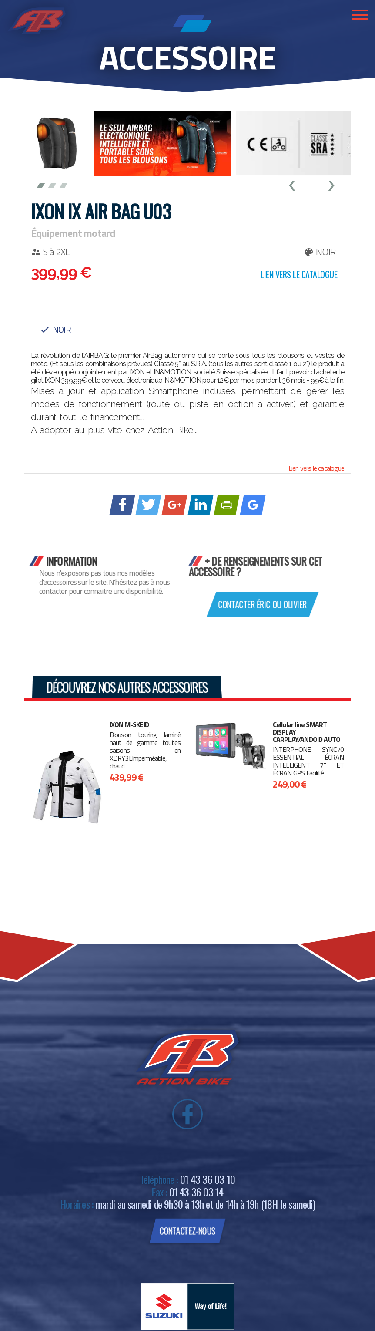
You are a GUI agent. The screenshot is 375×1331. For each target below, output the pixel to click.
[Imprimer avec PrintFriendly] (227, 504)
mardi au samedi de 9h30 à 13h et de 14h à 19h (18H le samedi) (205, 1204)
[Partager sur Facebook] (122, 504)
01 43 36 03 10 (207, 1179)
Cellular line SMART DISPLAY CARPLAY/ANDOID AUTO (307, 732)
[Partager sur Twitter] (148, 504)
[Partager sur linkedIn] (201, 504)
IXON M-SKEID (129, 724)
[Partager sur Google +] (175, 504)
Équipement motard (73, 233)
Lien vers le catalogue (316, 468)
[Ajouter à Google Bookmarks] (253, 504)
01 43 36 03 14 (196, 1192)
